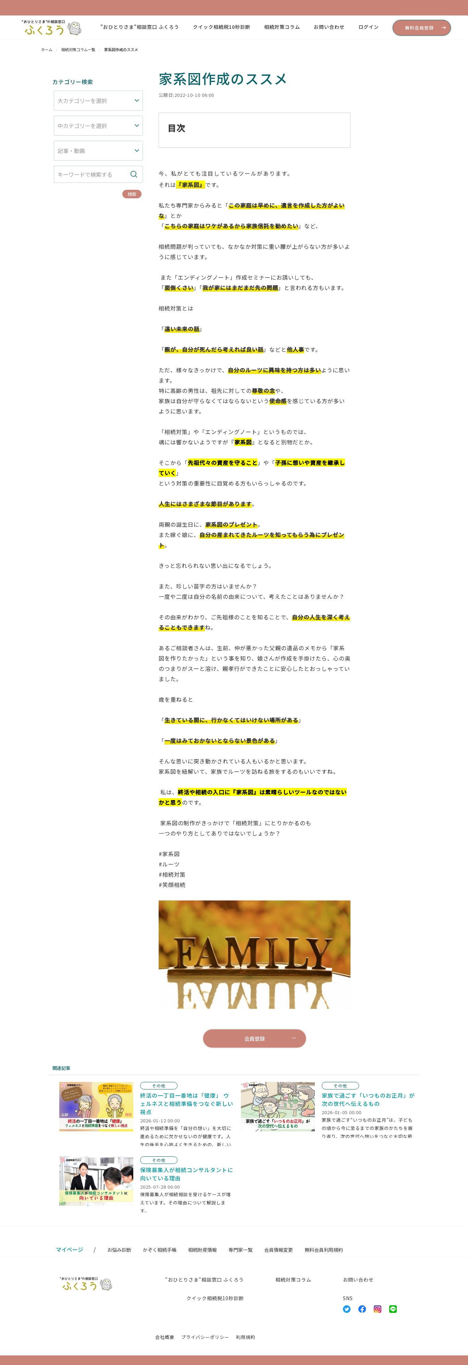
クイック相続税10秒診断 (221, 26)
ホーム (46, 49)
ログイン (368, 26)
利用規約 (245, 1337)
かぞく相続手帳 (159, 1249)
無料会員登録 (419, 27)
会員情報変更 (278, 1249)
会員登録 (254, 1038)
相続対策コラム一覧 (78, 49)
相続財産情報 (202, 1249)
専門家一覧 (241, 1249)
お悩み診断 (119, 1249)
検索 (131, 194)
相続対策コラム (282, 26)
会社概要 (164, 1337)
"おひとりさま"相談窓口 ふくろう (139, 26)
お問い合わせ (329, 26)
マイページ (69, 1249)
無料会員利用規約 (324, 1249)
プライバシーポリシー (205, 1337)
